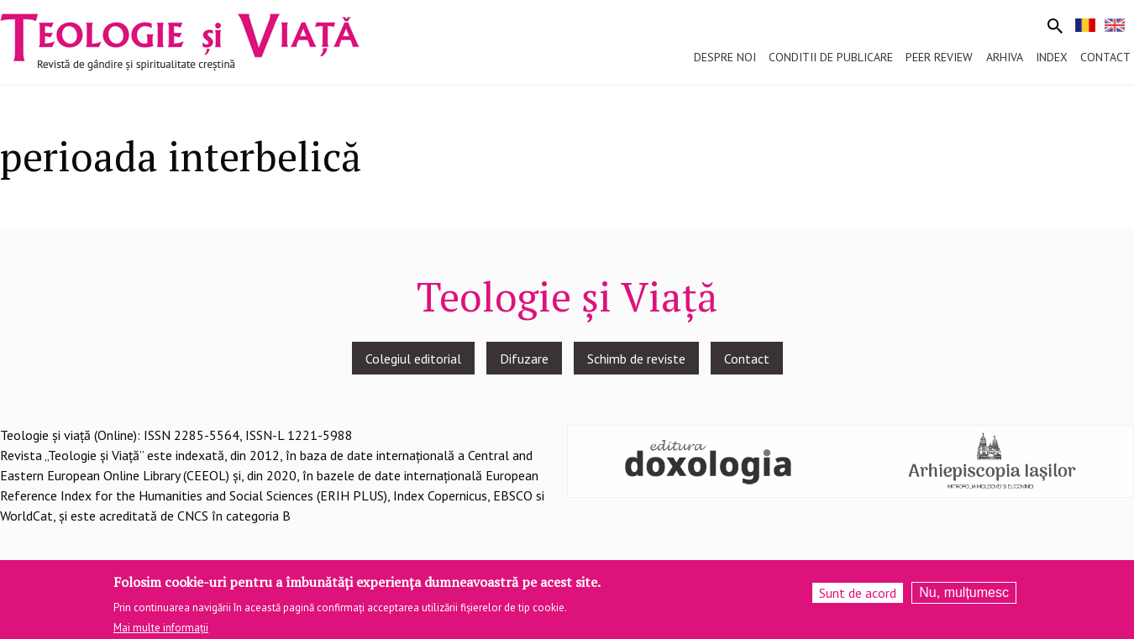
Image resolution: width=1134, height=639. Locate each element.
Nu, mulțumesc (964, 596)
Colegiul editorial (413, 358)
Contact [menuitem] (1105, 57)
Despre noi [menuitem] (725, 57)
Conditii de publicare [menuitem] (831, 57)
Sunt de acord (857, 597)
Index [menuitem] (1052, 57)
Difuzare (524, 358)
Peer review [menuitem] (939, 57)
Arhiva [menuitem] (1004, 57)
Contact (746, 358)
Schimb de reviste (636, 358)
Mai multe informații (160, 631)
